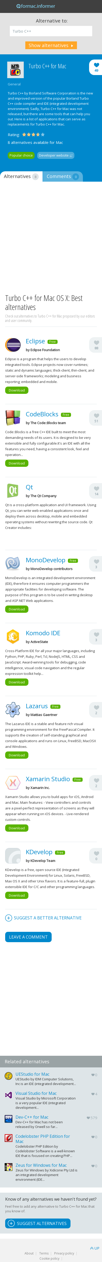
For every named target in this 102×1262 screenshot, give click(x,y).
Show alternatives (48, 45)
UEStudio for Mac (32, 1074)
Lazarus (37, 706)
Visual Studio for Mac (36, 1093)
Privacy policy (64, 1253)
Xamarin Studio (48, 779)
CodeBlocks (42, 414)
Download (17, 390)
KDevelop (39, 852)
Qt (29, 487)
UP (97, 1248)
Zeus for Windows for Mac (41, 1165)
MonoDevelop (45, 560)
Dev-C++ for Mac (31, 1117)
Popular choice (21, 155)
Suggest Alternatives (42, 1223)
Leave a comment (28, 937)
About (29, 1253)
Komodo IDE (43, 633)
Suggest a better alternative (48, 918)
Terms (44, 1253)
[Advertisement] (51, 238)
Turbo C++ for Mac (47, 66)
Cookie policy (49, 1258)
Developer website (54, 155)
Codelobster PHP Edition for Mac (42, 1138)
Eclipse (35, 341)
